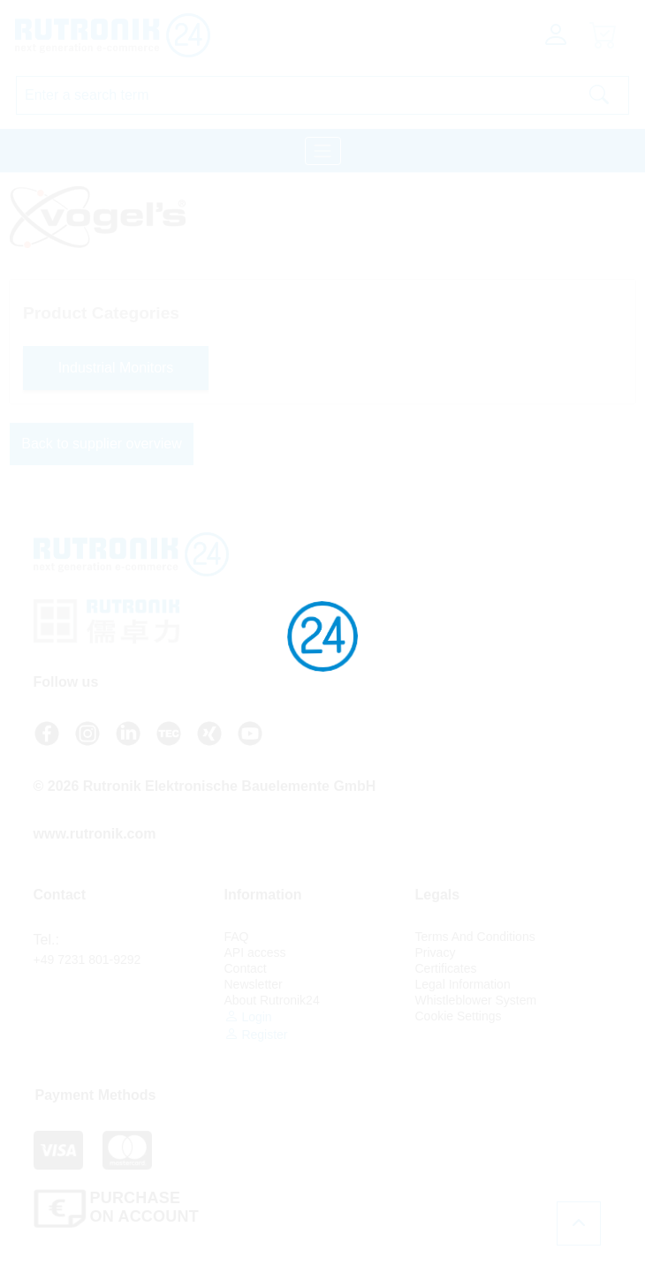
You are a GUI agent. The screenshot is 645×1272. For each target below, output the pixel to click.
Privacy (435, 952)
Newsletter (253, 984)
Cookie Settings (458, 1016)
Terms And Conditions (475, 937)
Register (256, 1034)
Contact (245, 968)
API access (255, 952)
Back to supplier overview (101, 443)
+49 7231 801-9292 (87, 959)
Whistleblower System (476, 1000)
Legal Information (463, 984)
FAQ (236, 937)
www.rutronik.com (95, 833)
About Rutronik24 (272, 1000)
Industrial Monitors (116, 367)
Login (248, 1016)
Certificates (446, 968)
